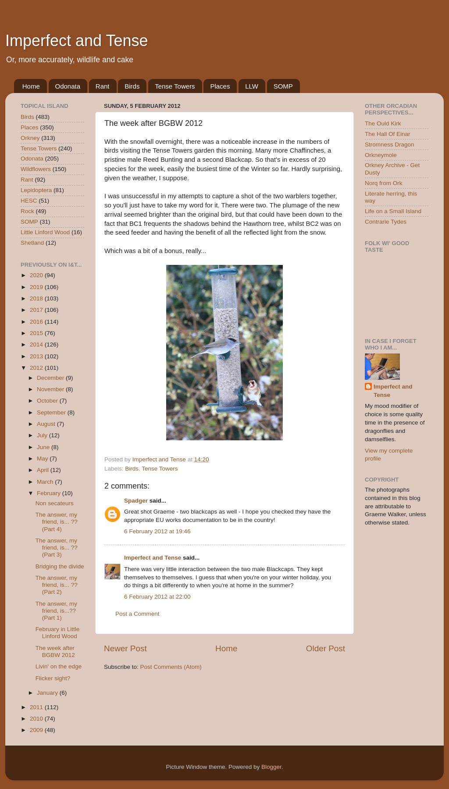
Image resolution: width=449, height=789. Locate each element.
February (49, 493)
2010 (37, 718)
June (44, 447)
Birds (132, 86)
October (48, 400)
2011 (37, 707)
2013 (37, 356)
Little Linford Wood (45, 232)
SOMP (283, 86)
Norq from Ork (384, 183)
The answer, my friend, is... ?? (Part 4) (57, 521)
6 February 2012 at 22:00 (157, 596)
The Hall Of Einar (387, 134)
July (43, 435)
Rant (103, 86)
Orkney (30, 138)
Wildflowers (36, 169)
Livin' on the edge (59, 666)
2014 (37, 344)
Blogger (271, 767)
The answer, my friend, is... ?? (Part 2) (57, 585)
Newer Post (125, 648)
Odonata (68, 86)
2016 (37, 321)
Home (31, 86)
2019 (37, 287)
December (51, 378)
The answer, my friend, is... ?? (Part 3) (57, 547)
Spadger (136, 500)
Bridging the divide (60, 566)
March (46, 481)
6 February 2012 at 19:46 (157, 531)
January (48, 692)
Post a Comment (137, 613)
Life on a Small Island (393, 211)
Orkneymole (381, 155)
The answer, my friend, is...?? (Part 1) (56, 610)
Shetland (32, 242)
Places (220, 86)
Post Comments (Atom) (171, 667)
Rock (27, 211)
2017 (37, 310)
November (51, 389)
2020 (37, 275)
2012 (37, 367)
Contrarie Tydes (385, 221)
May (43, 458)
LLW (251, 86)
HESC (29, 200)
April (43, 470)
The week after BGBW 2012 (55, 651)
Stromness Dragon (389, 144)
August (47, 424)
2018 (37, 298)
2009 (37, 730)
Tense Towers (175, 86)
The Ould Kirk (383, 123)
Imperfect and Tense (76, 41)
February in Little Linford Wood (58, 632)
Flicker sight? (53, 678)
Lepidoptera (36, 190)
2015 (37, 333)
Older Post (325, 648)
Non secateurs (55, 503)
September (52, 412)
